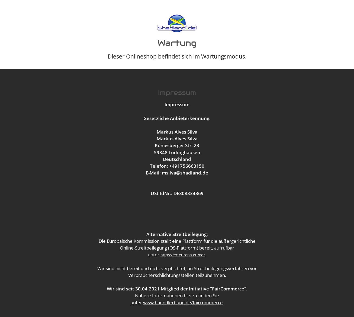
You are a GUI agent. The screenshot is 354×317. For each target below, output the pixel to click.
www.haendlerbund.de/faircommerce (183, 302)
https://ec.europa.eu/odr (182, 254)
